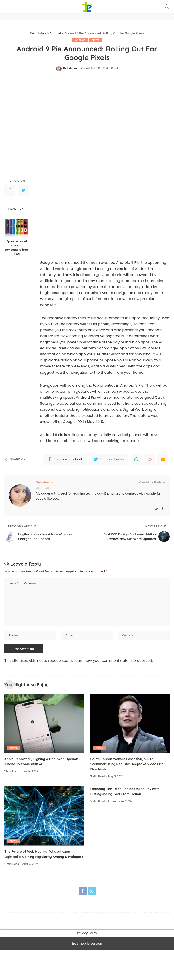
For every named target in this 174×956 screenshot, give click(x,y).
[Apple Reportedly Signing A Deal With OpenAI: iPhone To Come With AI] (44, 724)
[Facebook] (162, 508)
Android (80, 40)
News (95, 40)
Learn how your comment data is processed (113, 661)
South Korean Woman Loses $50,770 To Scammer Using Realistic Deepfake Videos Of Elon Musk (129, 765)
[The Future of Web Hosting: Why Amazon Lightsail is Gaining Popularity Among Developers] (44, 817)
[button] (10, 6)
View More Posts (152, 482)
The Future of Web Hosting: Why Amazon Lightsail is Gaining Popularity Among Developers (39, 857)
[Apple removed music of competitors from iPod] (16, 225)
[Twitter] (92, 897)
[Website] (157, 508)
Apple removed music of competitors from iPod (17, 247)
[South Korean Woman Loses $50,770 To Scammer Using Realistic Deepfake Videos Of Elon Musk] (130, 724)
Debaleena (70, 68)
